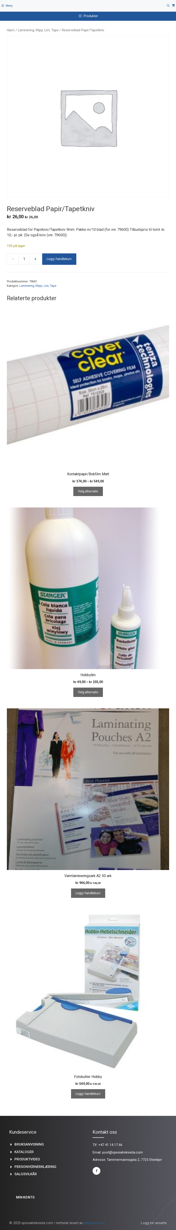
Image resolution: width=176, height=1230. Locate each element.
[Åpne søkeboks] (168, 6)
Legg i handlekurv (59, 259)
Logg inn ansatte (154, 1223)
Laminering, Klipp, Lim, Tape (38, 30)
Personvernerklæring (35, 1167)
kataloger (24, 1152)
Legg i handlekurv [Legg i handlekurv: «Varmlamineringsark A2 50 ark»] (88, 893)
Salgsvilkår (25, 1174)
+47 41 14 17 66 (110, 1145)
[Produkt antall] (24, 259)
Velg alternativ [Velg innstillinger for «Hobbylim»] (88, 692)
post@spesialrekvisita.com (122, 1152)
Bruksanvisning (29, 1144)
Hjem (11, 30)
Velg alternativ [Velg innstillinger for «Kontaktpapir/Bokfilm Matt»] (88, 491)
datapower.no (94, 1223)
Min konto (25, 1197)
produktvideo (27, 1159)
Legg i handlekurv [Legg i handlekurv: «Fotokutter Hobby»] (88, 1093)
